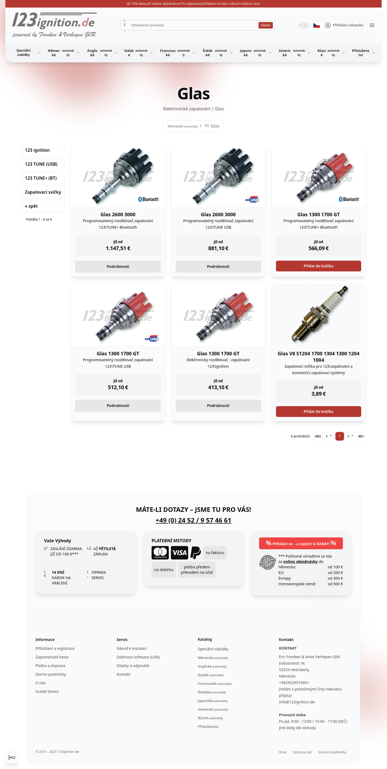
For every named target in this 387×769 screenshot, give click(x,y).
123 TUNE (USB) (41, 164)
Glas (215, 126)
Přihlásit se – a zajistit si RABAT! (301, 542)
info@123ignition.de (297, 701)
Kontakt (123, 674)
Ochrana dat (302, 752)
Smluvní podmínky (332, 752)
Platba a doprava (50, 665)
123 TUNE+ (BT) (41, 178)
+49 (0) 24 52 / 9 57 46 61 (193, 520)
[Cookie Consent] (11, 757)
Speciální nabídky (28, 52)
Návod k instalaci (131, 648)
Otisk (282, 752)
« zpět (31, 206)
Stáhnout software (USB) (138, 657)
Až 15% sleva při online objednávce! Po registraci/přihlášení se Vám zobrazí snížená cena (193, 3)
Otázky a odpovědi (133, 665)
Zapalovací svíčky (43, 192)
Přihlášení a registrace (54, 648)
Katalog (205, 639)
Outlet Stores (47, 691)
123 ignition (37, 150)
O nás (40, 682)
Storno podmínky (50, 674)
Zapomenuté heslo (52, 657)
